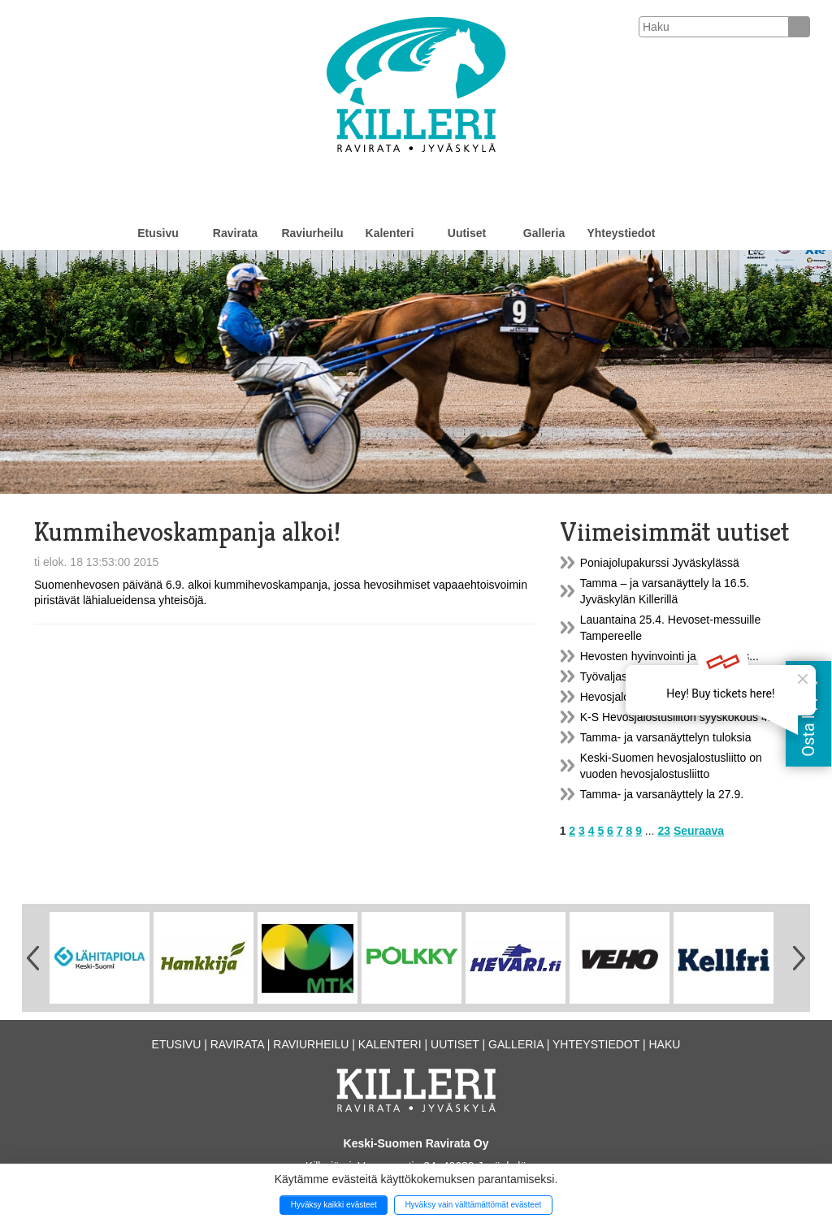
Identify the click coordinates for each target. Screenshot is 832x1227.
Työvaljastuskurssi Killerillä (647, 676)
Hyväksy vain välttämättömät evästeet (473, 1204)
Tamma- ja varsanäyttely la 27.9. (662, 794)
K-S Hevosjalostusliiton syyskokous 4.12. (683, 717)
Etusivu (158, 233)
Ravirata (235, 233)
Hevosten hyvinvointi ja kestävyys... (669, 656)
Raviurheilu (312, 233)
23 (663, 830)
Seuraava (699, 830)
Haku (664, 1044)
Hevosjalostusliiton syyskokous (658, 696)
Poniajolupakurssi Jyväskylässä (659, 562)
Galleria (544, 233)
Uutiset (467, 233)
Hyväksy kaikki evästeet (334, 1204)
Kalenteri (390, 233)
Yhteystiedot (621, 233)
